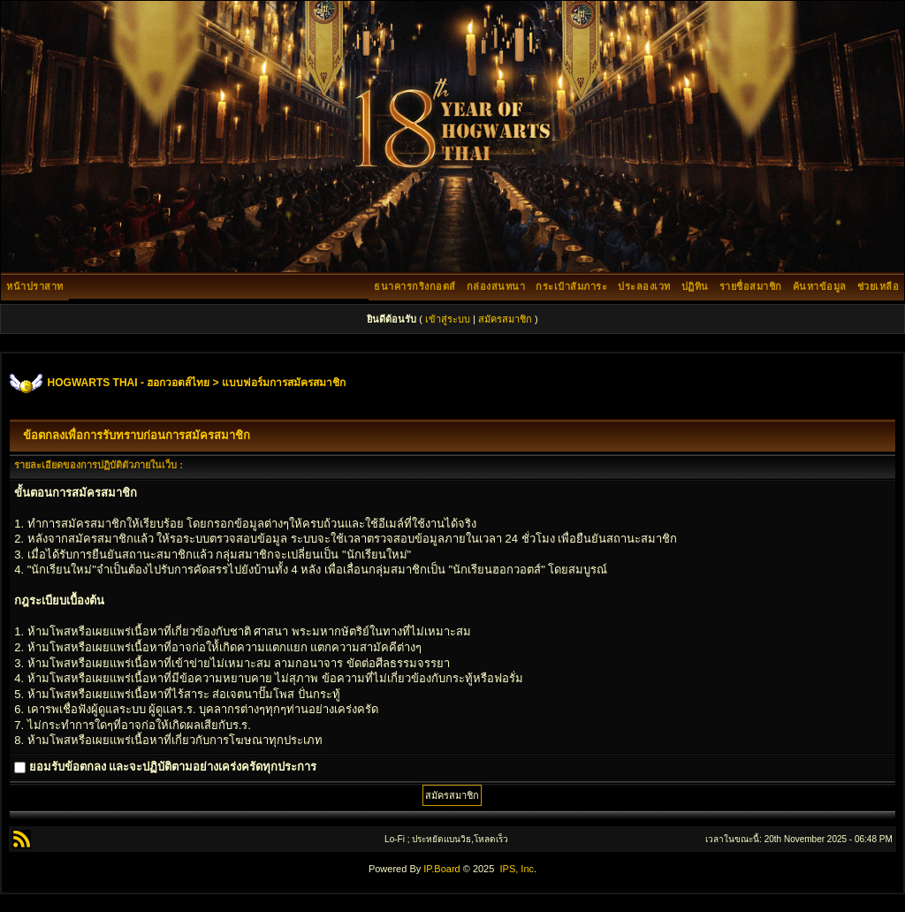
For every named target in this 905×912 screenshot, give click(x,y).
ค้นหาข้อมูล (820, 286)
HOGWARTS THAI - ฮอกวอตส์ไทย (129, 382)
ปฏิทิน (695, 286)
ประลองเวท (644, 286)
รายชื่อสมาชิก (750, 286)
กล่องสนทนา (496, 286)
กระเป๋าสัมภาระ (571, 286)
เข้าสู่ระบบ (447, 319)
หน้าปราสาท (35, 286)
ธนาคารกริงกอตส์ (415, 286)
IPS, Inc (516, 868)
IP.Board (441, 868)
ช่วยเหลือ (878, 286)
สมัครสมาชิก (505, 319)
